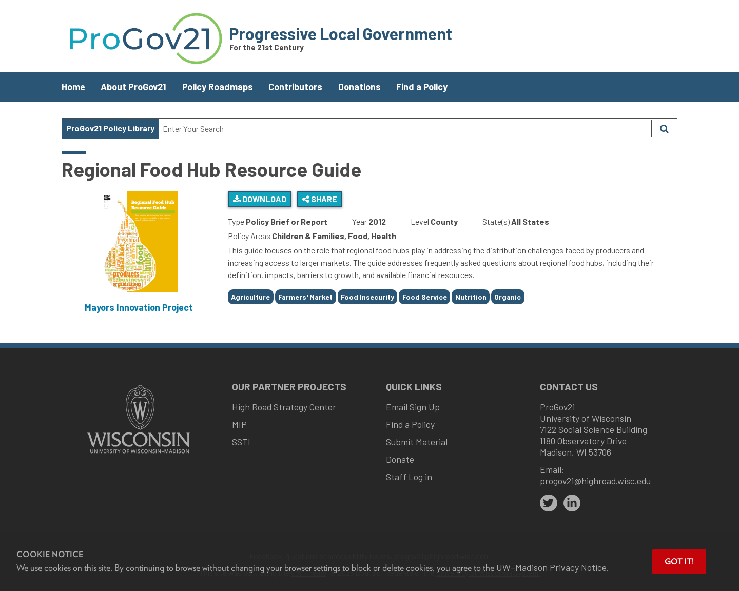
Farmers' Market (305, 296)
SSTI (241, 441)
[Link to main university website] (138, 454)
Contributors (295, 86)
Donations (359, 86)
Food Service (424, 296)
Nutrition (471, 296)
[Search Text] (405, 129)
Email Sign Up (413, 406)
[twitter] (548, 503)
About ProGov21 (133, 86)
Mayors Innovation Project (139, 307)
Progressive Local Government (340, 33)
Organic (507, 296)
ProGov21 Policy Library (110, 128)
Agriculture (250, 296)
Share (319, 199)
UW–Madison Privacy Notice (551, 567)
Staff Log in (409, 476)
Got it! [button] (679, 561)
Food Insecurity (367, 296)
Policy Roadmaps (217, 86)
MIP (239, 424)
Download (259, 199)
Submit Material (417, 441)
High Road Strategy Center (284, 406)
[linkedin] (572, 503)
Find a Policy (422, 86)
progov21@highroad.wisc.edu (595, 480)
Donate (400, 459)
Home (73, 86)
